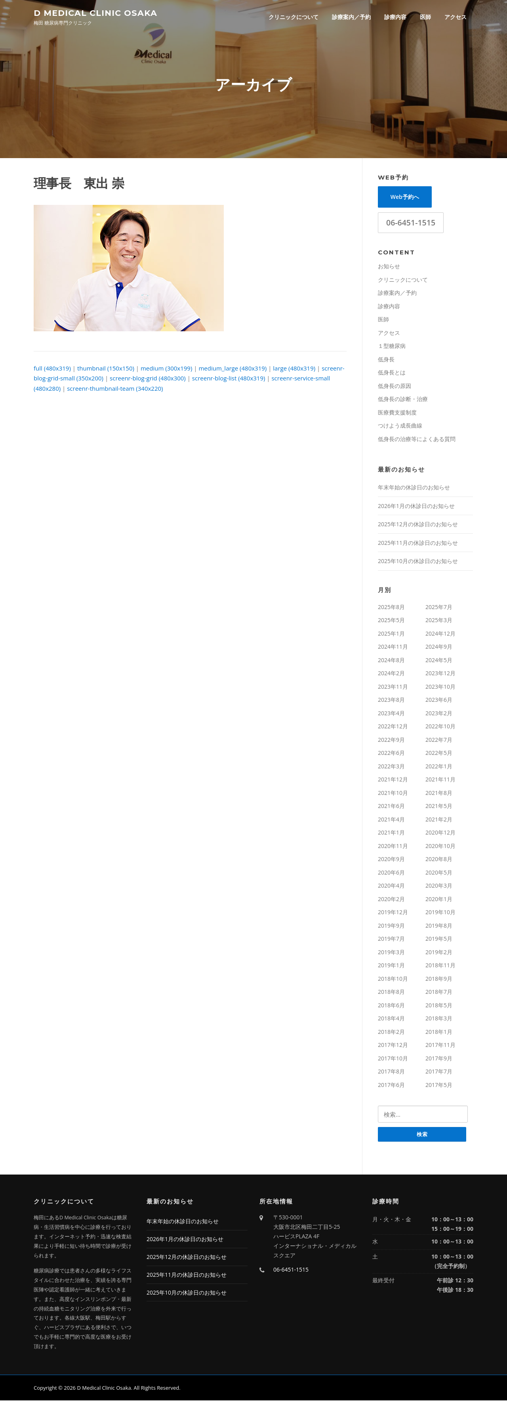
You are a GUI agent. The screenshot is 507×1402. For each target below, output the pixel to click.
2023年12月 (440, 674)
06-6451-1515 (410, 223)
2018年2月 (391, 1033)
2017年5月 (438, 1086)
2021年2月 (438, 820)
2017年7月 (438, 1072)
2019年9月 (391, 926)
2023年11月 (393, 687)
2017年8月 (391, 1072)
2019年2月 (438, 953)
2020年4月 (391, 886)
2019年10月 (440, 913)
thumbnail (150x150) (105, 369)
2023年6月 (438, 701)
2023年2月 (438, 714)
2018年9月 (438, 980)
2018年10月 (393, 980)
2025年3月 (438, 621)
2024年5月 (438, 661)
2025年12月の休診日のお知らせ (418, 525)
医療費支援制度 (397, 413)
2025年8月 (391, 608)
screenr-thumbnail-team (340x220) (115, 389)
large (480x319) (294, 369)
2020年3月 (438, 886)
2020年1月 (438, 900)
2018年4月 (391, 1019)
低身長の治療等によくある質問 (417, 440)
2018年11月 (440, 966)
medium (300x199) (166, 369)
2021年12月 (393, 780)
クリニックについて (293, 17)
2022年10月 (440, 727)
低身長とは (392, 373)
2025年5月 (391, 621)
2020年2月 (391, 900)
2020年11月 (393, 847)
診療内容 (395, 17)
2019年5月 (438, 940)
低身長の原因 (394, 387)
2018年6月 (391, 1006)
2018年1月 (438, 1033)
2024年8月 (391, 661)
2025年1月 (391, 634)
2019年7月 (391, 940)
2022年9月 (391, 741)
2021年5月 (438, 807)
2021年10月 (393, 794)
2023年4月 (391, 714)
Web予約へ (405, 198)
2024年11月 (393, 647)
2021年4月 (391, 820)
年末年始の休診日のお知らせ (414, 488)
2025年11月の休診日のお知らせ (418, 544)
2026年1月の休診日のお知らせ (416, 507)
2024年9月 (438, 647)
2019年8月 (438, 926)
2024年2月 (391, 674)
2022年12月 (393, 727)
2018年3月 (438, 1019)
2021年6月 (391, 807)
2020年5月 (438, 873)
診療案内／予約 (351, 17)
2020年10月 (440, 847)
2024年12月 (440, 634)
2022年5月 (438, 754)
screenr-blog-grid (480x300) (148, 379)
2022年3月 (391, 767)
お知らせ (389, 267)
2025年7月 (438, 608)
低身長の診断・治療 (403, 400)
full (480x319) (52, 369)
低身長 (386, 360)
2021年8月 (438, 794)
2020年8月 (438, 860)
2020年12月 (440, 833)
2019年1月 (391, 966)
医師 (425, 17)
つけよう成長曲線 (400, 426)
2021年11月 (440, 780)
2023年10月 (440, 687)
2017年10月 (393, 1059)
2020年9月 (391, 860)
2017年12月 (393, 1046)
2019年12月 (393, 913)
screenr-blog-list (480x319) (228, 379)
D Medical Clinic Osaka (95, 12)
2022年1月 (438, 767)
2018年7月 (438, 993)
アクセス (455, 17)
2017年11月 (440, 1046)
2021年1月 (391, 833)
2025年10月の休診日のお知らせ (418, 562)
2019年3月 (391, 953)
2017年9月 (438, 1059)
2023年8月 (391, 701)
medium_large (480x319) (232, 369)
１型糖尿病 (392, 347)
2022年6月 (391, 754)
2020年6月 (391, 873)
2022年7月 (438, 741)
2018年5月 (438, 1006)
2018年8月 (391, 993)
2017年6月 (391, 1086)
